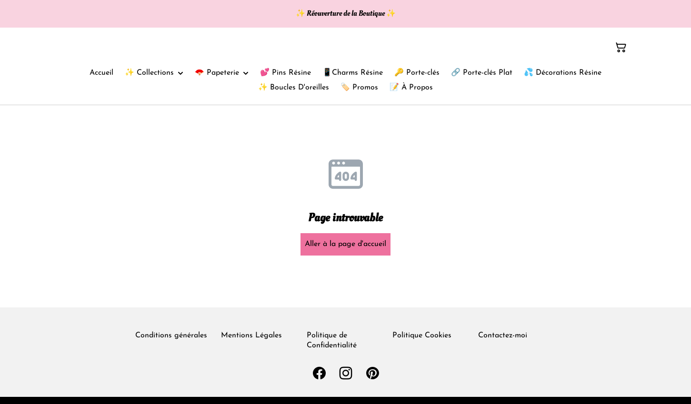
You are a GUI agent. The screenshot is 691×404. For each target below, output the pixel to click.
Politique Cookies (421, 335)
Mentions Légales (251, 335)
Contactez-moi (502, 335)
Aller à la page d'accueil (345, 244)
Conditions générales (171, 335)
